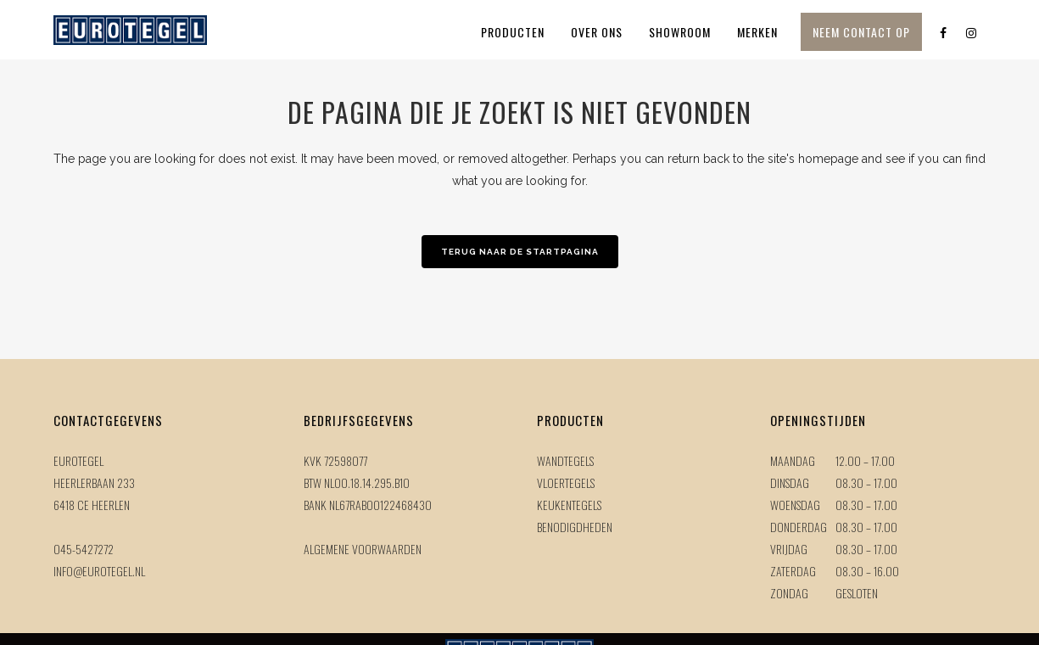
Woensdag (795, 504)
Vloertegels (566, 482)
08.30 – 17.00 (866, 482)
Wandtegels (565, 460)
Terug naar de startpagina (520, 251)
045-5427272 (83, 549)
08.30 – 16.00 (867, 571)
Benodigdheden (574, 527)
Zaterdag (793, 571)
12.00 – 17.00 (865, 460)
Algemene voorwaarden (363, 549)
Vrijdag (788, 549)
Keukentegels (569, 504)
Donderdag (798, 527)
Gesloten (856, 593)
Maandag (792, 460)
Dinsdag (789, 482)
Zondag (789, 593)
